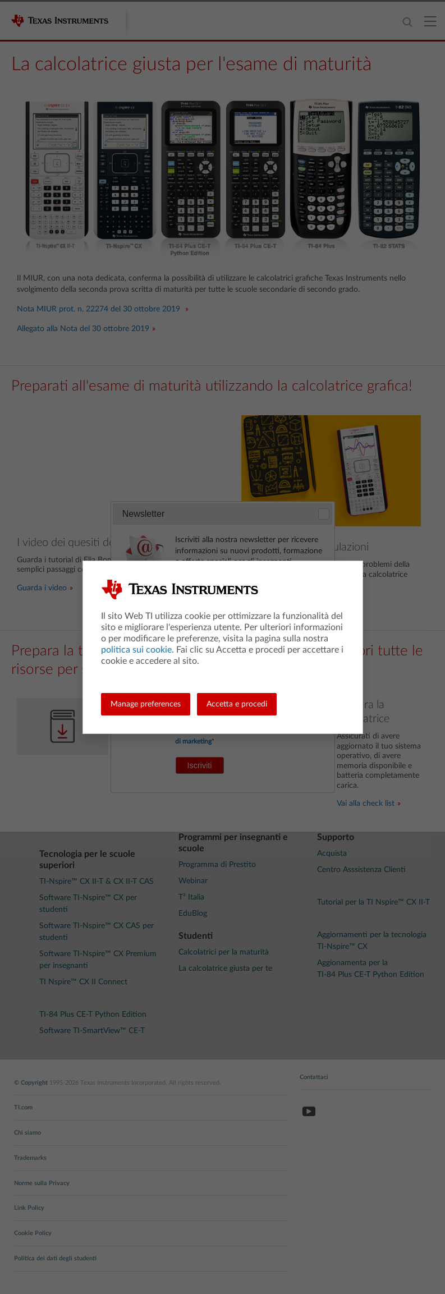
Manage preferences (146, 704)
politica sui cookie (136, 649)
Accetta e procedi (237, 704)
